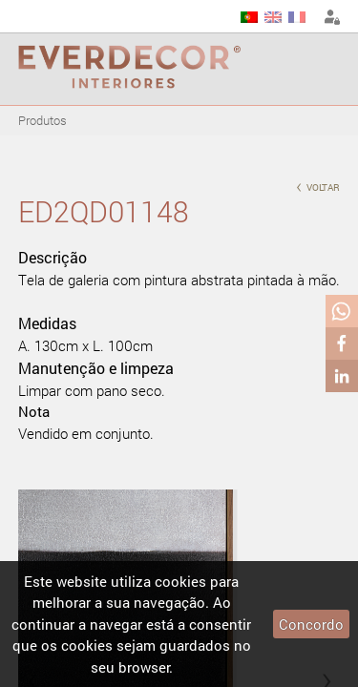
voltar (318, 185)
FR (296, 17)
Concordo (311, 624)
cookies (180, 581)
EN (273, 17)
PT (249, 17)
